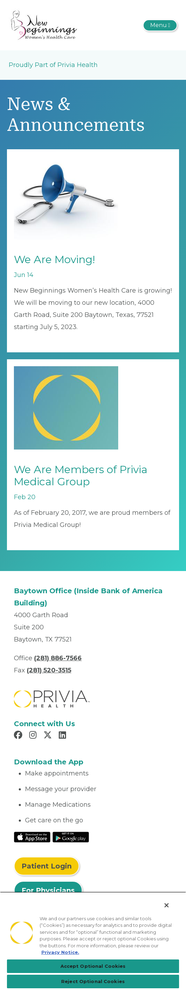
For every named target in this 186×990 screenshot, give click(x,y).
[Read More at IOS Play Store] (32, 836)
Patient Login (47, 866)
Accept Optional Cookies (93, 966)
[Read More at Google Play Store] (70, 836)
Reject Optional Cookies (93, 981)
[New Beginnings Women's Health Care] (43, 24)
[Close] (166, 905)
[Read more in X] (48, 736)
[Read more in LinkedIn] (63, 736)
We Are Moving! (54, 259)
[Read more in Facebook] (19, 736)
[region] (93, 941)
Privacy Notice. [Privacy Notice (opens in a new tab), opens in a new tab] (60, 952)
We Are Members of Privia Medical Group (80, 475)
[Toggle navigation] (160, 25)
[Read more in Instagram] (34, 736)
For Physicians (48, 890)
